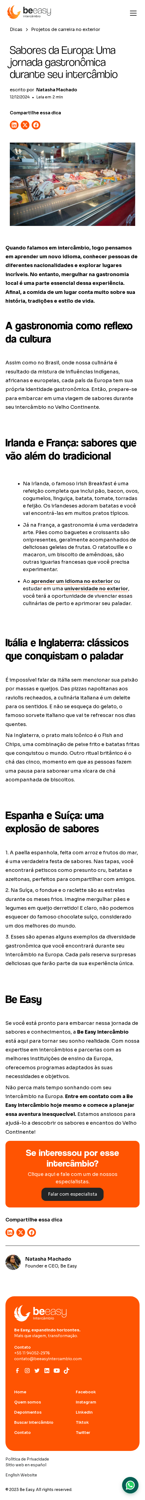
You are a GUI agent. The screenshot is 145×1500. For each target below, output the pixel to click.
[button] (132, 13)
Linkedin (84, 1412)
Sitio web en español (25, 1464)
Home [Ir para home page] (20, 1392)
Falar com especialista (72, 1194)
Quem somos (27, 1402)
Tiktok (82, 1422)
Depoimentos (27, 1412)
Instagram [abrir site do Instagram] (86, 1402)
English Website (21, 1475)
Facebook (86, 1392)
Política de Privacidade (27, 1459)
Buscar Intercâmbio (33, 1422)
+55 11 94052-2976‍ (32, 1353)
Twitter (83, 1432)
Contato (22, 1432)
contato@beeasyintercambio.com (48, 1358)
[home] (29, 13)
